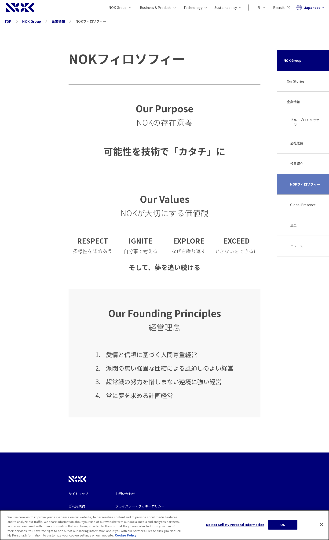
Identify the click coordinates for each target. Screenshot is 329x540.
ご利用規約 (77, 506)
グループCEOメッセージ (304, 122)
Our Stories (295, 81)
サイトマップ (78, 493)
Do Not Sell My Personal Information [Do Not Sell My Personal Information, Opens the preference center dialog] (235, 527)
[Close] (321, 527)
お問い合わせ (125, 493)
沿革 (293, 225)
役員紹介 (296, 163)
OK (282, 527)
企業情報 (293, 101)
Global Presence (303, 204)
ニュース (296, 246)
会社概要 (296, 143)
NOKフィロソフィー (305, 184)
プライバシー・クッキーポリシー (139, 506)
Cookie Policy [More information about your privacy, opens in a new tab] (125, 537)
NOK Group (292, 60)
